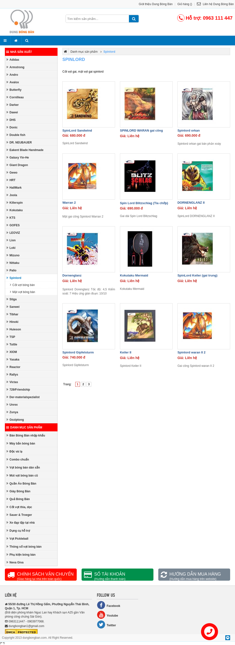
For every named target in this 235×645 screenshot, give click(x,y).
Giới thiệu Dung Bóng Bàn (156, 4)
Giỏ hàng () (184, 4)
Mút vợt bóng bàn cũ (22, 475)
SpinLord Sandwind (77, 130)
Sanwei (12, 307)
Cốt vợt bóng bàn (22, 285)
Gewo (11, 172)
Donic (11, 127)
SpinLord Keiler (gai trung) (197, 275)
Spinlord (13, 278)
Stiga (11, 299)
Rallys (12, 374)
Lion (11, 240)
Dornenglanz (72, 275)
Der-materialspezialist (23, 397)
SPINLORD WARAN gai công (141, 130)
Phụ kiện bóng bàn (20, 554)
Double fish (15, 135)
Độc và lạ (14, 451)
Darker (12, 105)
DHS (11, 120)
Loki (11, 248)
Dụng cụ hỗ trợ (18, 530)
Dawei (12, 112)
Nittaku (12, 263)
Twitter (106, 624)
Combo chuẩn (17, 459)
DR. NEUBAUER (19, 142)
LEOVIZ (13, 233)
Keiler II (125, 352)
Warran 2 (69, 202)
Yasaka (12, 359)
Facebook (108, 605)
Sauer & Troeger (19, 515)
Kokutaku (14, 210)
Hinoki (12, 322)
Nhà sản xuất (19, 52)
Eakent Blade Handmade (24, 150)
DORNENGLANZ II (191, 202)
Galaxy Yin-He (17, 157)
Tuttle (11, 344)
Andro (12, 74)
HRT (11, 180)
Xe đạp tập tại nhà (20, 522)
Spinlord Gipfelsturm (78, 352)
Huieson (13, 329)
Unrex (12, 404)
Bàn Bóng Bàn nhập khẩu (25, 435)
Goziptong (15, 419)
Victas (12, 382)
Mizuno (12, 255)
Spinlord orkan (188, 130)
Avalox (12, 82)
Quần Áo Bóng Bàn (21, 483)
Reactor (13, 367)
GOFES (13, 225)
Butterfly (13, 90)
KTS (10, 217)
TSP (10, 337)
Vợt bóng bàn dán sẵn (23, 467)
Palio (11, 270)
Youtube (107, 615)
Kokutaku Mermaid (134, 275)
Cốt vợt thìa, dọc (19, 507)
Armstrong (15, 67)
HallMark (14, 187)
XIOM (11, 352)
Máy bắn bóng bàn (20, 443)
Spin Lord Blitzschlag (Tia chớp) (144, 203)
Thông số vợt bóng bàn (24, 546)
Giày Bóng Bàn (18, 491)
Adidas (12, 59)
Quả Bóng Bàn (18, 499)
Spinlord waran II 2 (191, 352)
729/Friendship (18, 389)
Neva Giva (15, 562)
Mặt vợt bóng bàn (22, 292)
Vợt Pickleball (17, 538)
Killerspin (14, 202)
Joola (11, 195)
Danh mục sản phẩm (24, 427)
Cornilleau (15, 97)
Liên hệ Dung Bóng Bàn (215, 4)
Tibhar (12, 314)
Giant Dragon (17, 165)
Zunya (12, 412)
